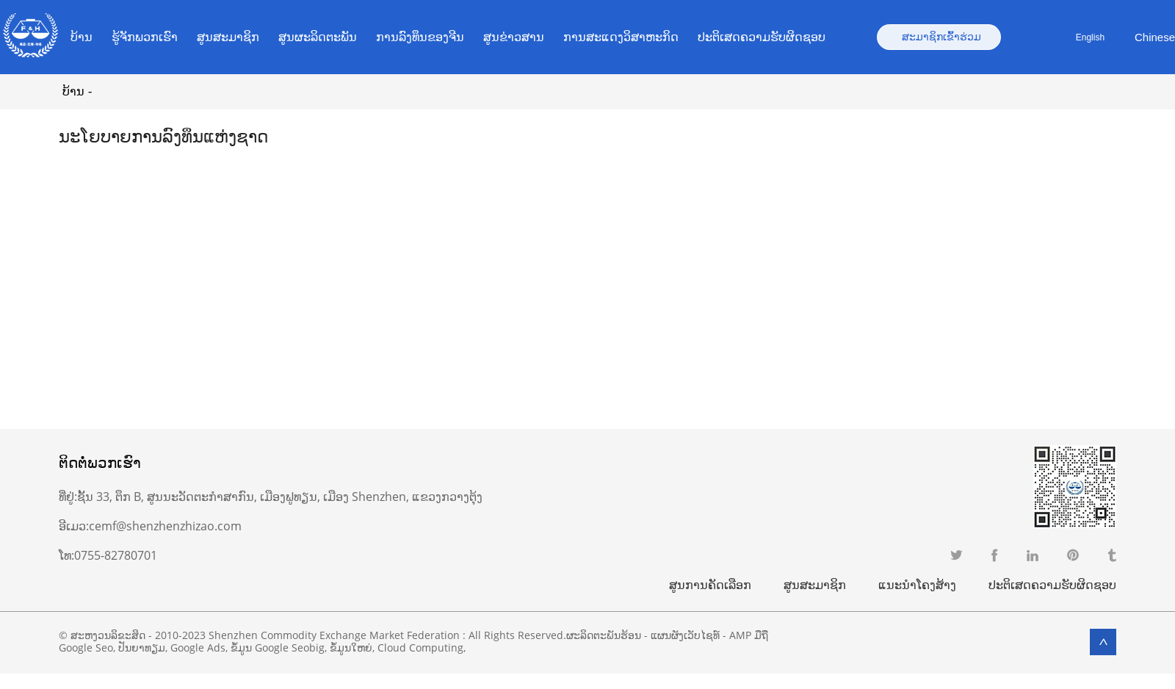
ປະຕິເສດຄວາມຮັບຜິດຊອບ (761, 37)
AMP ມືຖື (748, 635)
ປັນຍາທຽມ (141, 647)
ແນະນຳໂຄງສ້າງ (917, 585)
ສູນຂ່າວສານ (513, 37)
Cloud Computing (420, 647)
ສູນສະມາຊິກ (228, 37)
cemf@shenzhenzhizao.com (165, 526)
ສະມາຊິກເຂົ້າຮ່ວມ (941, 37)
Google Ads (197, 647)
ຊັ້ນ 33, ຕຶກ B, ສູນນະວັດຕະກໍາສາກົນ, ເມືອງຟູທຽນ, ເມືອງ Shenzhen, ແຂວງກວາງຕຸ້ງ (279, 496)
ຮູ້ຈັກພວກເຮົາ (145, 37)
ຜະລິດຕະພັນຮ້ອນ (603, 635)
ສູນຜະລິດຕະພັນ (317, 37)
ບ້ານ (81, 37)
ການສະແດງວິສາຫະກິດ (621, 37)
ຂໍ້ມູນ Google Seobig (278, 647)
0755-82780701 (115, 555)
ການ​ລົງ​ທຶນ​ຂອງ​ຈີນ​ (420, 37)
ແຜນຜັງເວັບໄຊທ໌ (685, 635)
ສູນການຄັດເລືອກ (710, 585)
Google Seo (86, 647)
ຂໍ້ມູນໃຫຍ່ (351, 647)
